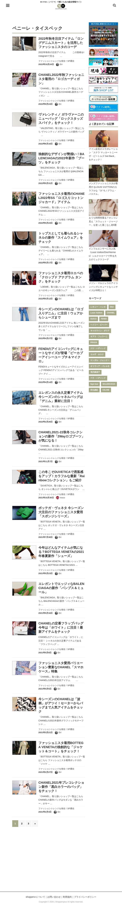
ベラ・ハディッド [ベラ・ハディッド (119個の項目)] (98, 378)
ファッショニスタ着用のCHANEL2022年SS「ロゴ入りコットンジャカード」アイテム (61, 198)
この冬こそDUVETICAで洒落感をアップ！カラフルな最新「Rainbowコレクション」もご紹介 (61, 476)
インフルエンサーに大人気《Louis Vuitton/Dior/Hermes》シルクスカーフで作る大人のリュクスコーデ (103, 254)
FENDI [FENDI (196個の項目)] (104, 319)
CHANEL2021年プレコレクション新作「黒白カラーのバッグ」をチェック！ (61, 787)
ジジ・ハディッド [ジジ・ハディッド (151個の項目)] (98, 348)
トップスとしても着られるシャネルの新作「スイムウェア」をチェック (60, 237)
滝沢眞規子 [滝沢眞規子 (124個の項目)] (95, 372)
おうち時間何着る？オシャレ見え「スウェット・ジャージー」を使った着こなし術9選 (103, 221)
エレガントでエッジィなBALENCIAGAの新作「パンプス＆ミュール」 (61, 588)
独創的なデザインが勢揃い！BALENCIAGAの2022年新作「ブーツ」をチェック (61, 158)
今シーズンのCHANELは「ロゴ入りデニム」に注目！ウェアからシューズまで (60, 313)
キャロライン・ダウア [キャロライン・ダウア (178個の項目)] (99, 331)
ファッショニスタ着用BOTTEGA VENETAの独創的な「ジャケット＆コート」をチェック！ (60, 747)
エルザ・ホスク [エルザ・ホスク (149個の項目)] (97, 354)
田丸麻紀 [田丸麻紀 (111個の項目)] (94, 390)
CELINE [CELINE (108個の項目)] (105, 390)
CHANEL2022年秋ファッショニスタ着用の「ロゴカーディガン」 (61, 79)
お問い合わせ (54, 897)
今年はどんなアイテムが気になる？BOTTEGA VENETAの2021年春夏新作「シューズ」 (61, 552)
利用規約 (67, 897)
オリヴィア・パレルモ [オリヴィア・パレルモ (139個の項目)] (99, 366)
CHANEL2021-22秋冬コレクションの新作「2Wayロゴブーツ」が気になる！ (61, 436)
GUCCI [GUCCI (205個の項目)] (93, 319)
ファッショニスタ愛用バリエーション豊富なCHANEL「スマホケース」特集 (60, 667)
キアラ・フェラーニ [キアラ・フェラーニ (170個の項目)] (99, 336)
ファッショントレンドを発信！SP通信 (56, 61)
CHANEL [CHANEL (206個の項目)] (111, 313)
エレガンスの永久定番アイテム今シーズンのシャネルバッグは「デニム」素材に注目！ (60, 397)
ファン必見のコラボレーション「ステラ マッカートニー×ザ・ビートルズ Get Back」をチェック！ (103, 154)
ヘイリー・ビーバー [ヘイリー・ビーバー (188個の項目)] (99, 325)
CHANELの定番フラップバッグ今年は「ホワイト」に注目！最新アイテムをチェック (60, 627)
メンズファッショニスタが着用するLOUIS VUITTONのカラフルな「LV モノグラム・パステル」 (103, 188)
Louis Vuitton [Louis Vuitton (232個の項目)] (96, 313)
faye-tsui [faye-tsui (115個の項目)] (94, 384)
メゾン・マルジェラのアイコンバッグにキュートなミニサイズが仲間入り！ (103, 287)
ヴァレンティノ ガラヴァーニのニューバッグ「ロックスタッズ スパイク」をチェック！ (61, 119)
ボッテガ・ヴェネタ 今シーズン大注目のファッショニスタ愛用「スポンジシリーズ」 (61, 512)
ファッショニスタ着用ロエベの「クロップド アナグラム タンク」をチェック (60, 277)
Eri (61, 64)
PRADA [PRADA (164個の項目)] (93, 342)
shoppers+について (35, 897)
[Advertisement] (61, 861)
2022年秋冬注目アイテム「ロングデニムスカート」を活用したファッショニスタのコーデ (61, 43)
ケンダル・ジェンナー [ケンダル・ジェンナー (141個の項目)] (99, 360)
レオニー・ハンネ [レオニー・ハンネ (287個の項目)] (98, 307)
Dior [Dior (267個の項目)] (112, 307)
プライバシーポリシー (85, 897)
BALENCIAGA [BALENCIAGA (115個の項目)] (109, 384)
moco (62, 497)
